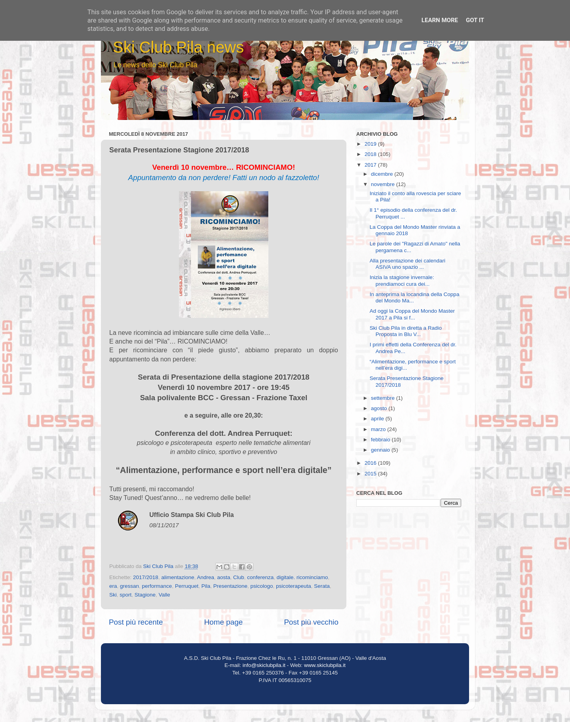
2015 (371, 474)
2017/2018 (145, 577)
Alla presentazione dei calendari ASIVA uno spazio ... (407, 264)
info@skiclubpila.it (264, 665)
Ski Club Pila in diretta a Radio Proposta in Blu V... (406, 331)
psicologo (262, 586)
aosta (223, 577)
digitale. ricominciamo (302, 577)
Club (238, 577)
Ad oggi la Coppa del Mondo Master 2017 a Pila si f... (412, 314)
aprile (378, 419)
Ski (113, 595)
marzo (379, 429)
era (113, 586)
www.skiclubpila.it (325, 665)
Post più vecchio (311, 622)
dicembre (382, 174)
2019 (371, 144)
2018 (371, 154)
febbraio (381, 440)
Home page (223, 622)
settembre (383, 398)
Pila (206, 586)
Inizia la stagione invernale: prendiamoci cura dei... (402, 280)
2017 (371, 165)
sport (125, 595)
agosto (379, 408)
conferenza (260, 577)
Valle (164, 595)
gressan (129, 586)
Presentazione (230, 586)
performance (157, 586)
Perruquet (186, 586)
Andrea (205, 577)
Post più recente (136, 622)
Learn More (440, 20)
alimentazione (177, 577)
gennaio (381, 450)
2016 (371, 463)
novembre (383, 184)
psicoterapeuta (293, 586)
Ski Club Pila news (178, 47)
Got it (475, 20)
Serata (322, 586)
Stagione (145, 595)
